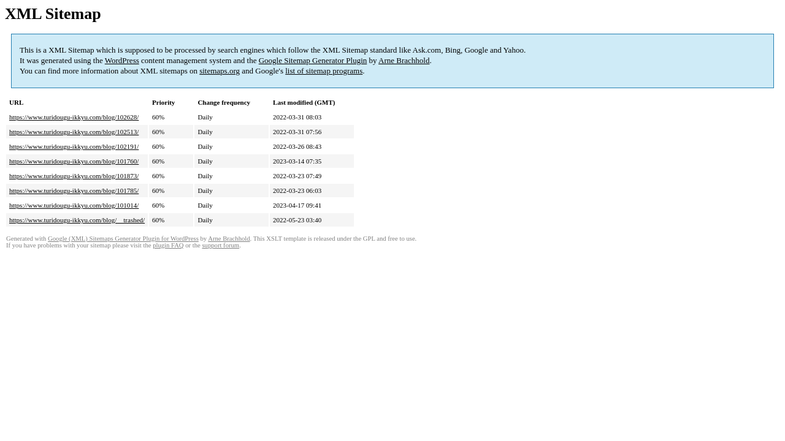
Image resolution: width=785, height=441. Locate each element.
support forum (220, 245)
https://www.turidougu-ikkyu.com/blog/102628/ (74, 117)
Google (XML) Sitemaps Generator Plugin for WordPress (123, 238)
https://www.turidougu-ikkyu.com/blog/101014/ (74, 205)
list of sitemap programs (323, 70)
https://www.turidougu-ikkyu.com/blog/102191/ (74, 146)
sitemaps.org (219, 70)
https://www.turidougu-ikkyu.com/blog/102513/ (74, 131)
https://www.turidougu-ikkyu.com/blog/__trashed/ (77, 220)
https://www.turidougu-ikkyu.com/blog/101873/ (74, 175)
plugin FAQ (168, 245)
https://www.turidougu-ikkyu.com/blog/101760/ (74, 161)
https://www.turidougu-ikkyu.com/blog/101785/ (74, 190)
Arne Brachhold (403, 60)
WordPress (122, 60)
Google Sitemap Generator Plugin (313, 60)
